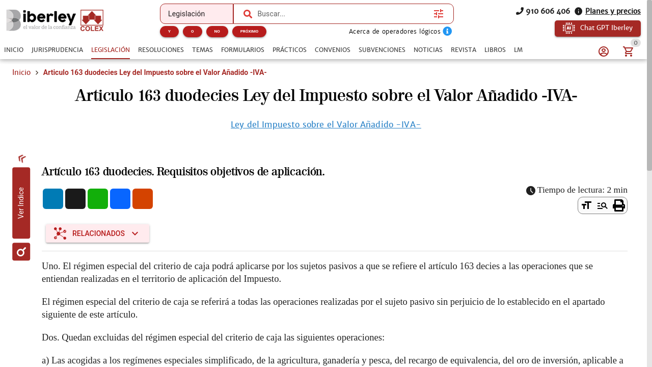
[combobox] (342, 14)
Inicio (21, 72)
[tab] (14, 50)
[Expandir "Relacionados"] (97, 233)
